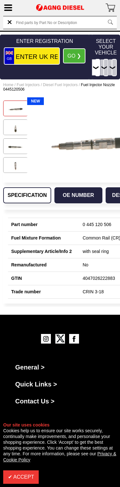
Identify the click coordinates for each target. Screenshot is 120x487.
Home (8, 85)
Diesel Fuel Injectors (60, 85)
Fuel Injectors (28, 85)
